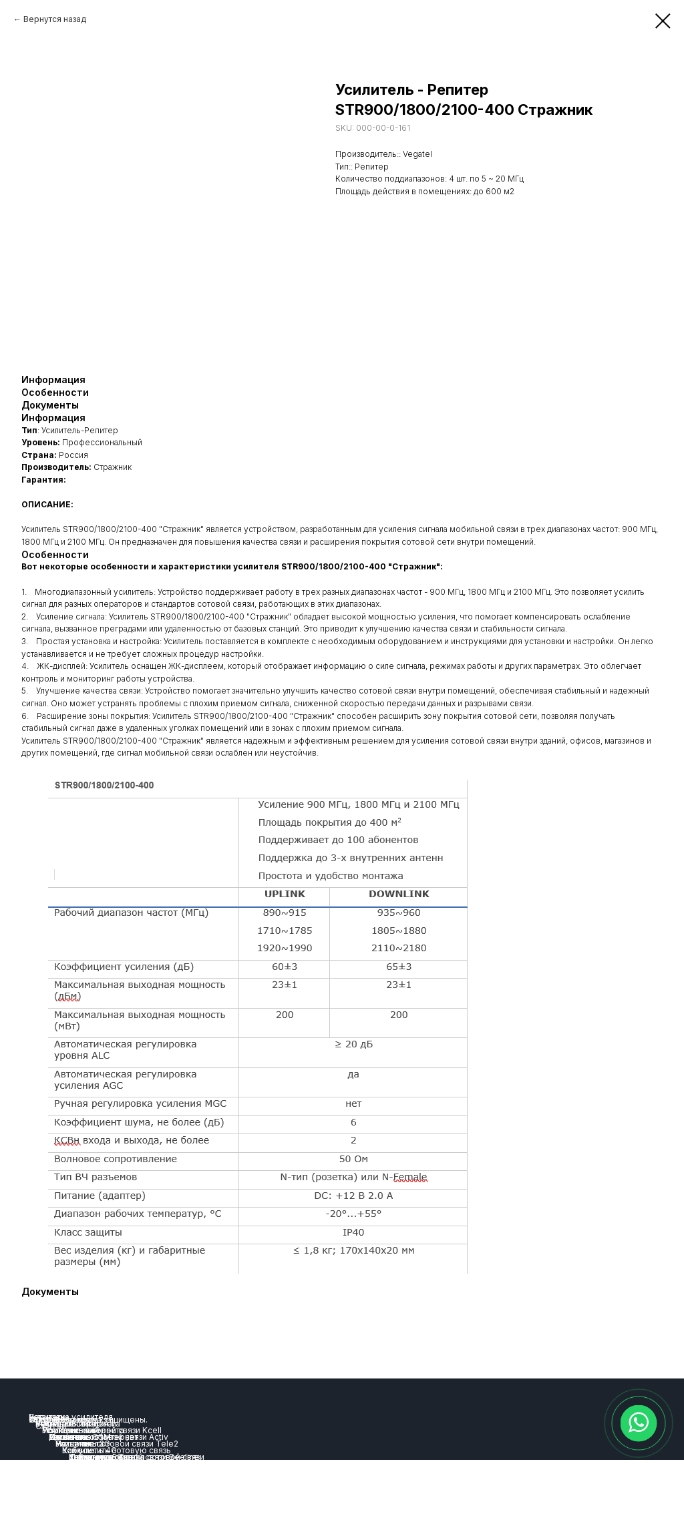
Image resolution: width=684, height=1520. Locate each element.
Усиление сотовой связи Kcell (102, 1430)
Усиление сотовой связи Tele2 (116, 1444)
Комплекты (91, 1457)
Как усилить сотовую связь (116, 1450)
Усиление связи (66, 1424)
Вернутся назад (54, 19)
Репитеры (49, 1417)
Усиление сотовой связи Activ (108, 1437)
